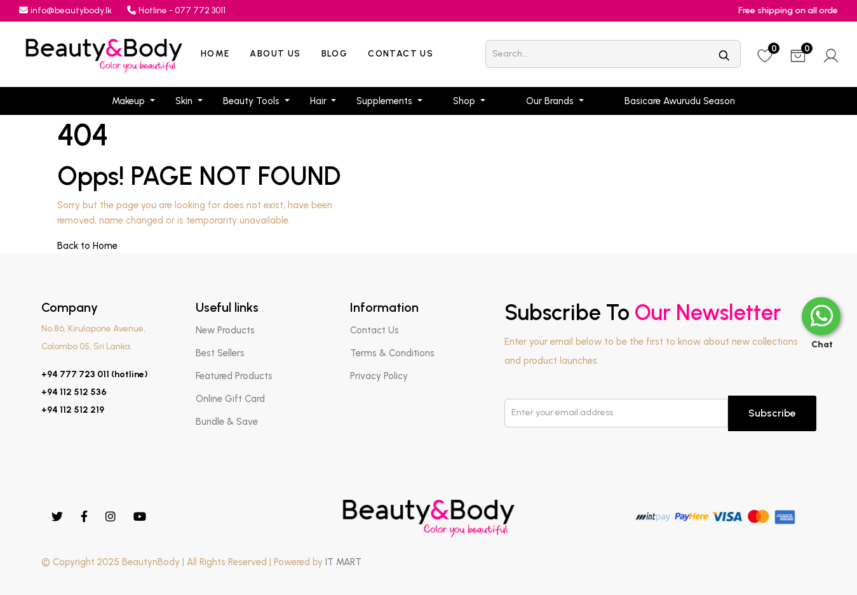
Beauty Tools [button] (252, 101)
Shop (465, 101)
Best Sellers (220, 353)
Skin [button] (185, 101)
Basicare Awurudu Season (679, 101)
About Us (275, 53)
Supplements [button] (385, 101)
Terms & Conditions (392, 353)
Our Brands (551, 101)
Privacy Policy (379, 376)
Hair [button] (319, 101)
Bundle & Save (227, 421)
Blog (334, 53)
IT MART (343, 562)
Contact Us (400, 53)
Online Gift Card (230, 398)
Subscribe (772, 413)
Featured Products (234, 376)
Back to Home (87, 245)
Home (215, 53)
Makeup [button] (129, 101)
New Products (225, 330)
